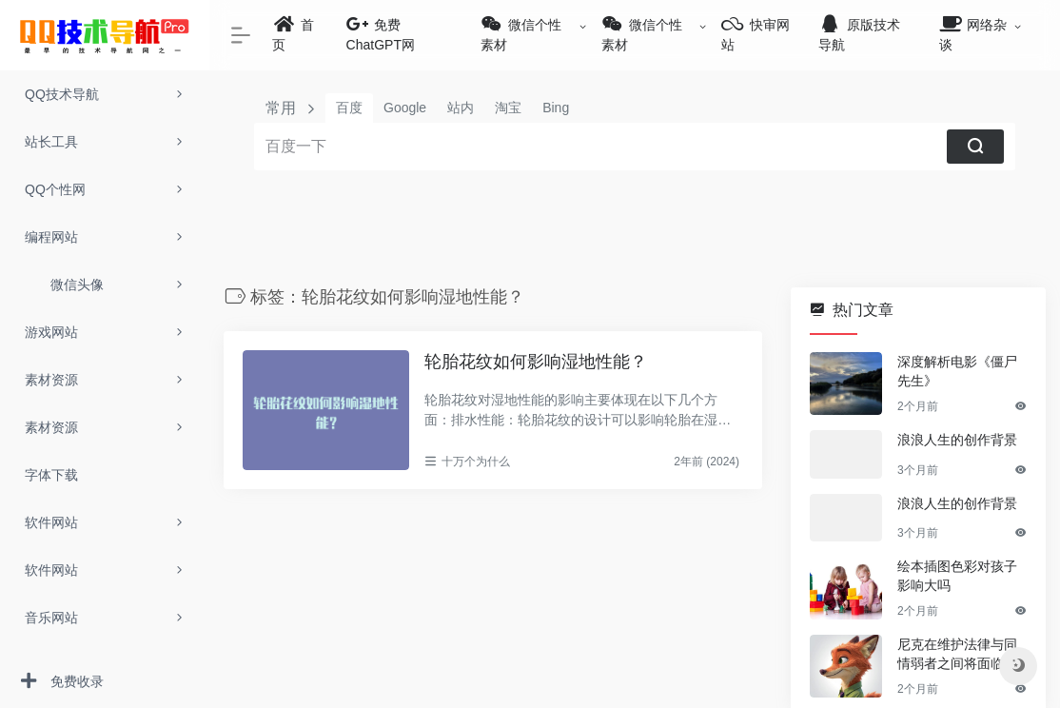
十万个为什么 (436, 461)
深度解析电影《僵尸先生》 (952, 371)
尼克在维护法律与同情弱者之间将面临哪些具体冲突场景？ (952, 662)
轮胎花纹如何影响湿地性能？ (496, 361)
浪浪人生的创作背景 (946, 439)
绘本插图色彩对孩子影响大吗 (952, 583)
